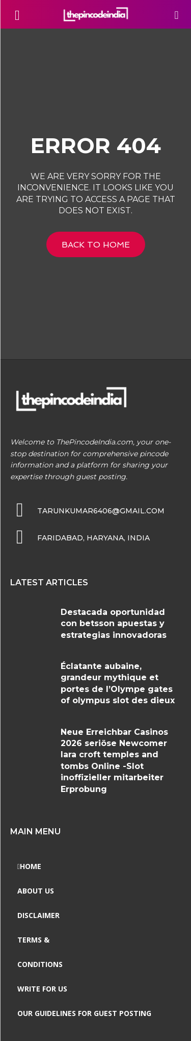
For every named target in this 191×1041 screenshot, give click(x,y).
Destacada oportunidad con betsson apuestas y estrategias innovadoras (114, 623)
